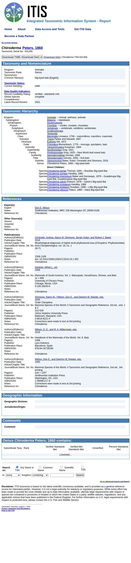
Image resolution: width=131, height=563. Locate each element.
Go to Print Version (9, 43)
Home (8, 29)
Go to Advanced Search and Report (114, 481)
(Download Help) (52, 57)
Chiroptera (52, 144)
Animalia (51, 117)
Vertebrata (52, 128)
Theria (50, 139)
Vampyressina (54, 160)
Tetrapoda (52, 133)
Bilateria (51, 120)
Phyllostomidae (55, 152)
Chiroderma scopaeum (59, 184)
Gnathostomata (55, 131)
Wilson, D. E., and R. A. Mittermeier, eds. (56, 329)
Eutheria (51, 141)
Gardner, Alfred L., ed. (46, 267)
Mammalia (52, 136)
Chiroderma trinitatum (58, 187)
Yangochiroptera (55, 147)
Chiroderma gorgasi (57, 173)
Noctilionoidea (54, 150)
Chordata (52, 125)
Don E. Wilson (42, 207)
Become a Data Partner (19, 36)
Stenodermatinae (56, 155)
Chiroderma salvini (56, 181)
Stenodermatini (55, 158)
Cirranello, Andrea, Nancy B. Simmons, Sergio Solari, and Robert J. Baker (73, 237)
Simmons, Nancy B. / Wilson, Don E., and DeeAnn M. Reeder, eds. (69, 297)
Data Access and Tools (50, 29)
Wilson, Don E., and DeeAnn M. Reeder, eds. (58, 359)
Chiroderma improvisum (59, 176)
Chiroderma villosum (57, 190)
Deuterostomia (54, 122)
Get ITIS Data (82, 29)
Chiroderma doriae (56, 171)
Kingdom (26, 475)
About (21, 29)
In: (3, 475)
